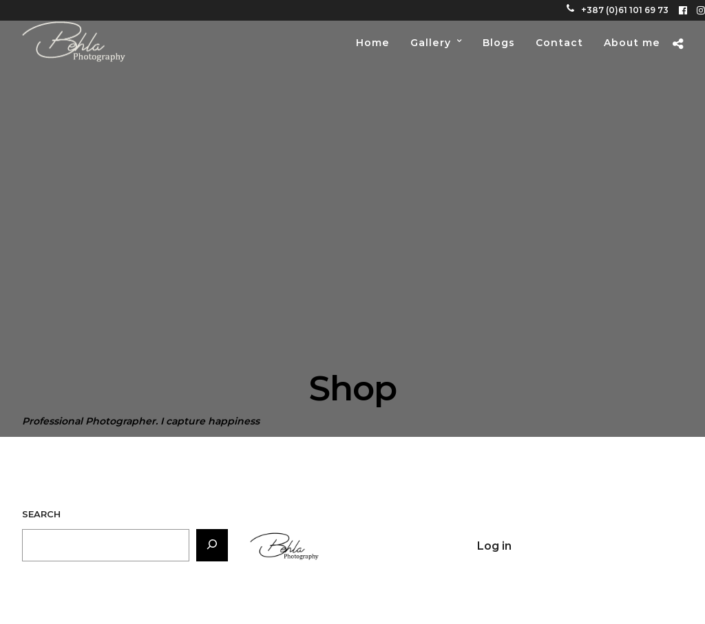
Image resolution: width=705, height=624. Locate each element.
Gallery (430, 42)
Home (373, 42)
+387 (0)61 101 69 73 (618, 10)
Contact (559, 42)
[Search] (212, 545)
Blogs (499, 42)
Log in (494, 545)
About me (632, 42)
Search (41, 513)
